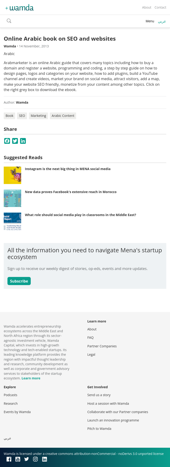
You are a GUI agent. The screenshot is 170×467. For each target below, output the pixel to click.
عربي (162, 21)
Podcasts (10, 395)
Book (9, 115)
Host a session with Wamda (108, 403)
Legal (91, 354)
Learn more (30, 378)
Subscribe (19, 281)
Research (11, 403)
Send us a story (98, 395)
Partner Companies (102, 346)
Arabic (9, 53)
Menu (150, 21)
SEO (22, 115)
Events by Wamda (17, 412)
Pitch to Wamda (99, 428)
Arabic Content (63, 115)
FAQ (90, 337)
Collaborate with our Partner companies (117, 412)
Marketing (38, 115)
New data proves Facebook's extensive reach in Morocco (71, 192)
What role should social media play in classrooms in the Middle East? (80, 215)
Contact (160, 7)
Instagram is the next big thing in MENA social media (68, 169)
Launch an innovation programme (113, 420)
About (146, 7)
